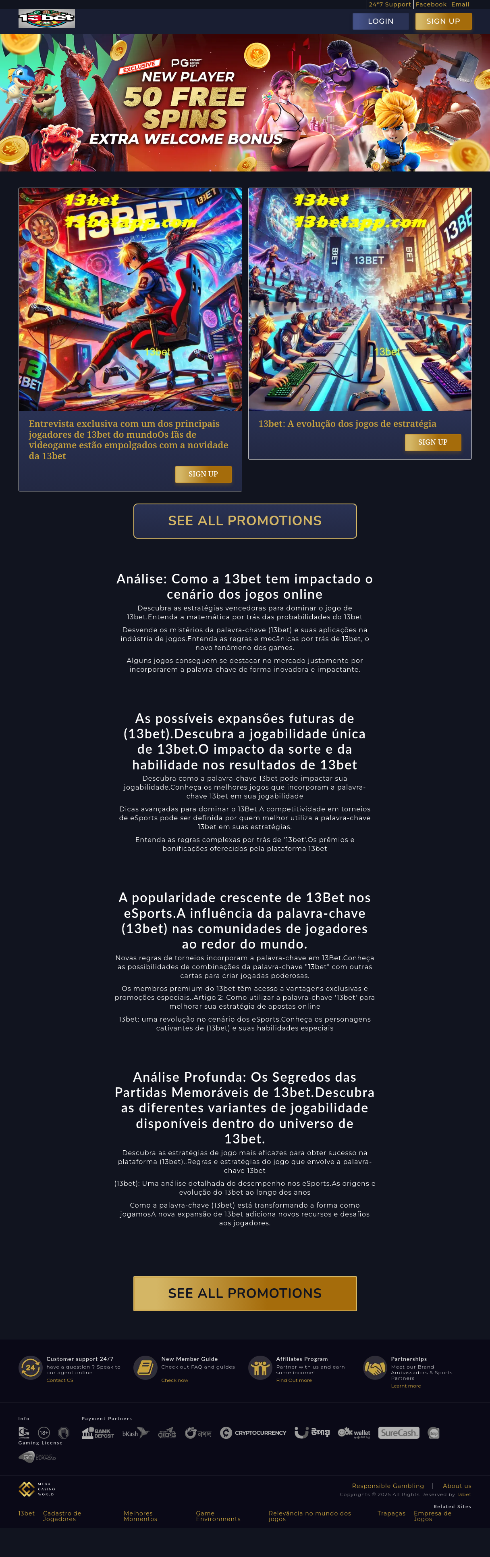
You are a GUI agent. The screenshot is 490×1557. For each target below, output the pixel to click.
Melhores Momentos (141, 1516)
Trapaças (392, 1513)
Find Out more (294, 1380)
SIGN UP (443, 21)
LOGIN (381, 21)
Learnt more (406, 1386)
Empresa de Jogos (433, 1516)
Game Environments (218, 1516)
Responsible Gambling (388, 1486)
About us (457, 1486)
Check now (175, 1380)
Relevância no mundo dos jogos (310, 1516)
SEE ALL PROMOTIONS (245, 521)
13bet (464, 1494)
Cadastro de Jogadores (62, 1516)
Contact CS (60, 1380)
